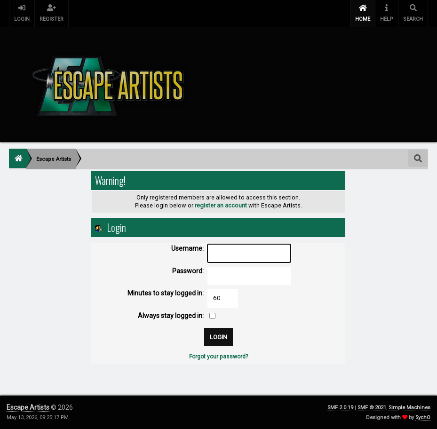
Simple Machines (409, 408)
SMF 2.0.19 (340, 408)
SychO (422, 417)
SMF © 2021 (372, 408)
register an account (221, 205)
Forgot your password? (218, 356)
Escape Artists (28, 407)
